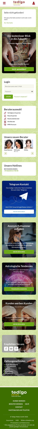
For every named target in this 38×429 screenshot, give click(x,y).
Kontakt (19, 407)
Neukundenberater (11, 119)
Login (33, 3)
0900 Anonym (10, 124)
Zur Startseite (8, 23)
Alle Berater (9, 121)
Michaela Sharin (17, 151)
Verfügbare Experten (12, 113)
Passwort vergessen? (20, 96)
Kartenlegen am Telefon (19, 410)
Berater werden (16, 404)
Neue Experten (10, 116)
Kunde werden (19, 401)
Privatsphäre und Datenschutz (20, 423)
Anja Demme (8, 150)
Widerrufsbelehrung (27, 420)
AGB (17, 420)
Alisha (26, 150)
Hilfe (27, 404)
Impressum (9, 420)
